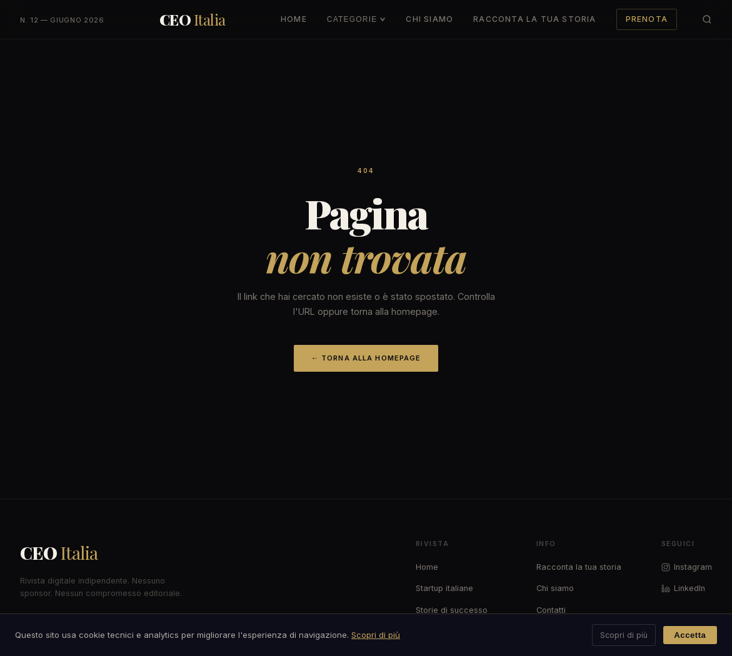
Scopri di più (375, 635)
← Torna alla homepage (366, 358)
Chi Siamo (429, 19)
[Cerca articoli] (707, 19)
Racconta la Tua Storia (534, 19)
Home (294, 19)
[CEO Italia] (136, 553)
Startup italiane (444, 588)
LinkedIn (683, 588)
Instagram (686, 567)
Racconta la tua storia (578, 567)
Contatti (551, 610)
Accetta (690, 635)
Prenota (647, 19)
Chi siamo (555, 588)
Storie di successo (452, 610)
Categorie (356, 19)
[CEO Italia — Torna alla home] (192, 19)
